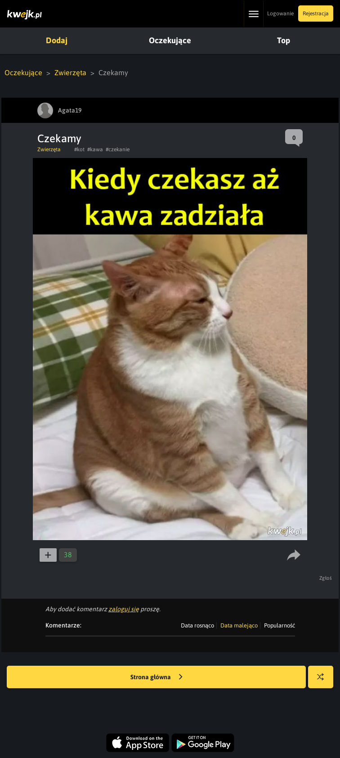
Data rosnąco (197, 625)
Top (283, 40)
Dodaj (56, 40)
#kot (79, 149)
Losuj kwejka (324, 681)
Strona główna (156, 677)
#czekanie (118, 149)
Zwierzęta (70, 72)
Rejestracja (316, 13)
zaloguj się (123, 609)
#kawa (95, 149)
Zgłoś (325, 578)
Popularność (279, 625)
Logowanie (280, 13)
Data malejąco (239, 625)
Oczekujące (170, 40)
